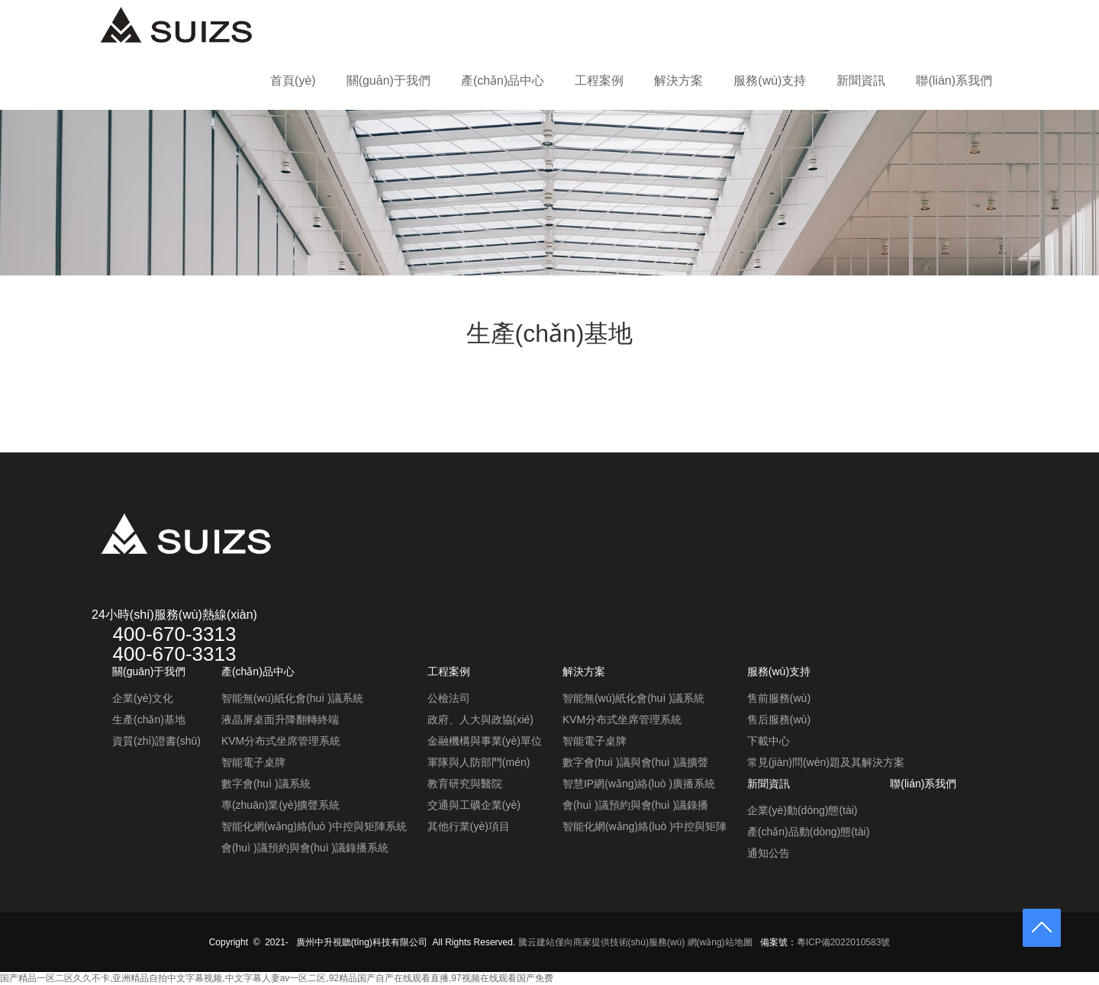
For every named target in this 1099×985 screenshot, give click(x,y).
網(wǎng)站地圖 (720, 942)
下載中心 (768, 741)
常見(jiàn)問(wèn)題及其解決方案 (825, 762)
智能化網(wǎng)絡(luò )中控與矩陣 (644, 826)
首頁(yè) (293, 80)
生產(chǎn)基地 (148, 719)
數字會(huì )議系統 (266, 783)
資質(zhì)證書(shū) (156, 741)
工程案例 (599, 80)
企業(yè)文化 (142, 698)
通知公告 (768, 853)
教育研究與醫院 (464, 783)
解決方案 (678, 80)
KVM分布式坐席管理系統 (280, 741)
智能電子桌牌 (253, 762)
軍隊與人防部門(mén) (478, 762)
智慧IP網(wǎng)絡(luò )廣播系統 (638, 783)
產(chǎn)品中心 (502, 80)
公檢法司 (448, 698)
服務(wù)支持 (769, 80)
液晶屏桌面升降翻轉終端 (280, 719)
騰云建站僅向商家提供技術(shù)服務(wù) (601, 942)
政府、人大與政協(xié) (480, 719)
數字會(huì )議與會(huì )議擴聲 (635, 762)
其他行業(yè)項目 (468, 826)
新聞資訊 (860, 80)
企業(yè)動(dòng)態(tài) (802, 810)
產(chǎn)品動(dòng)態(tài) (808, 832)
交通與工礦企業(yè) (473, 805)
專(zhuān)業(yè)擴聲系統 (280, 805)
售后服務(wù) (779, 719)
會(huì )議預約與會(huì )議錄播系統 (304, 848)
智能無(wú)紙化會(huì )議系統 (292, 698)
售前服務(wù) (779, 698)
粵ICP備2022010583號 (844, 942)
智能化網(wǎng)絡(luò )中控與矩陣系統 (314, 826)
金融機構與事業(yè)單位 (484, 741)
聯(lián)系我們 (954, 80)
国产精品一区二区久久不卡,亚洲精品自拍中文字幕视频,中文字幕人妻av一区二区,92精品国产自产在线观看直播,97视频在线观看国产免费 (276, 978)
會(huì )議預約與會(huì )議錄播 (635, 805)
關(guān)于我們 (388, 80)
